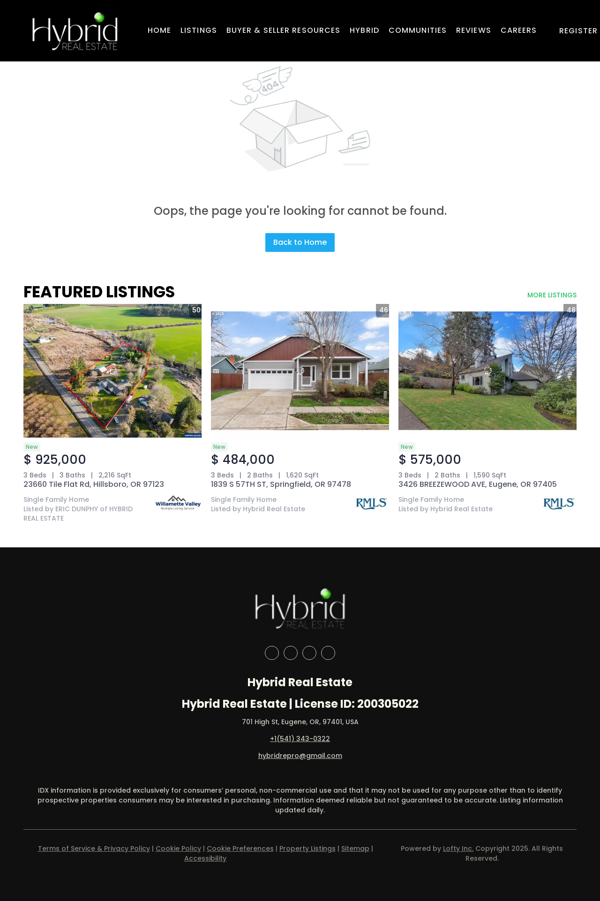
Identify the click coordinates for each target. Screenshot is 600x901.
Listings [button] (198, 30)
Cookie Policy (178, 848)
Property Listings (307, 848)
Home (159, 30)
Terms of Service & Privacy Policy (94, 848)
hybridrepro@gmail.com (300, 755)
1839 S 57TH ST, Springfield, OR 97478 (281, 484)
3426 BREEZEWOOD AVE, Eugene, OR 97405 (477, 484)
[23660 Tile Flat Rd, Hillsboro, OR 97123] (112, 371)
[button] (75, 30)
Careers (519, 30)
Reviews (473, 30)
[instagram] (309, 653)
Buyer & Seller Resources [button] (283, 30)
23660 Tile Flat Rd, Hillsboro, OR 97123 (93, 484)
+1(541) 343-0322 (300, 738)
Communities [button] (418, 30)
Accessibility (205, 858)
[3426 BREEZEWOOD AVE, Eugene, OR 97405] (487, 371)
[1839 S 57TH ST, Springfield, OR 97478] (300, 371)
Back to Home (300, 242)
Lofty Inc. (458, 848)
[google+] (328, 653)
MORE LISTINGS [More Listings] (552, 295)
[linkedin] (291, 653)
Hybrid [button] (364, 30)
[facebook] (272, 653)
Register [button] (578, 30)
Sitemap (355, 848)
